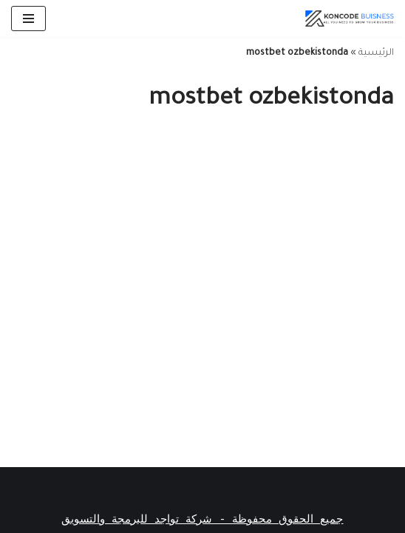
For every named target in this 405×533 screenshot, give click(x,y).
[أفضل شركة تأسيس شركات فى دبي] (349, 18)
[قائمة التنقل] (28, 18)
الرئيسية (376, 53)
